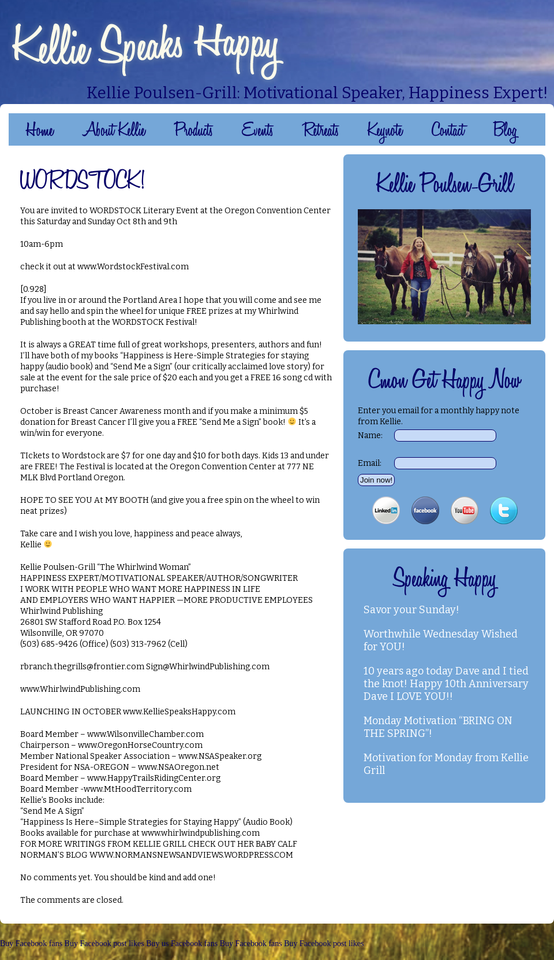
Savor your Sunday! (411, 609)
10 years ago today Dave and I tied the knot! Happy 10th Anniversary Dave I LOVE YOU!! (446, 684)
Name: (370, 435)
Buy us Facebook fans (182, 943)
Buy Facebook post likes (104, 943)
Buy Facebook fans (31, 943)
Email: (369, 463)
